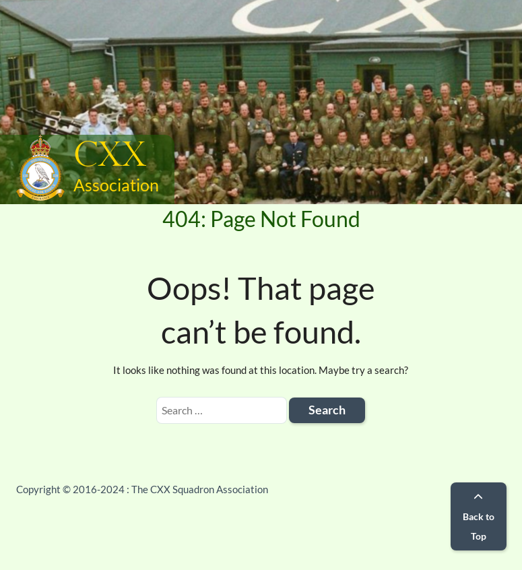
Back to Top (478, 517)
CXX (109, 155)
